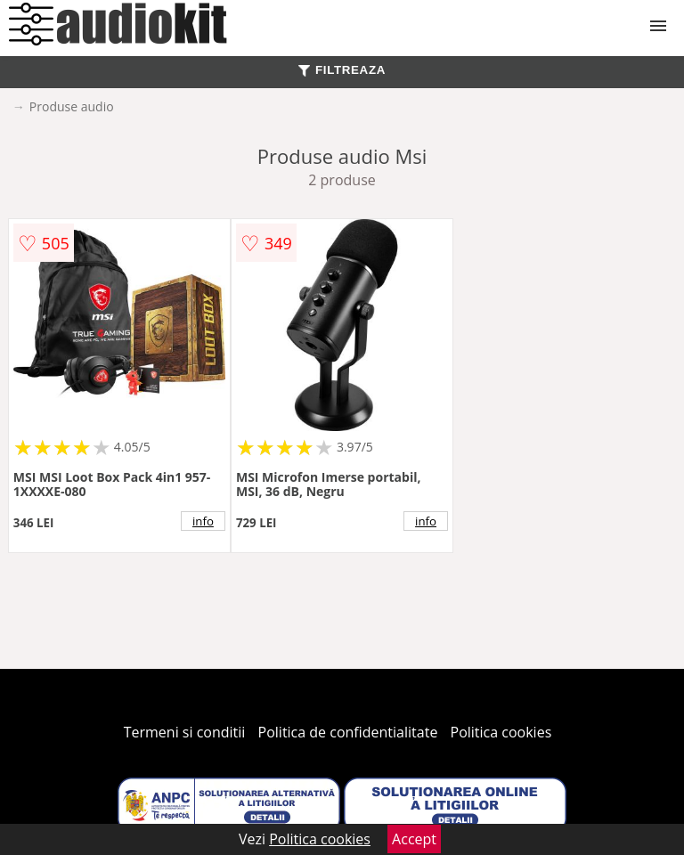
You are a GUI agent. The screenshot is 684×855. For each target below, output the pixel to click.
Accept (414, 839)
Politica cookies (501, 732)
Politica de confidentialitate (348, 732)
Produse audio (71, 106)
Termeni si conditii (185, 732)
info (203, 521)
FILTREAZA (342, 70)
